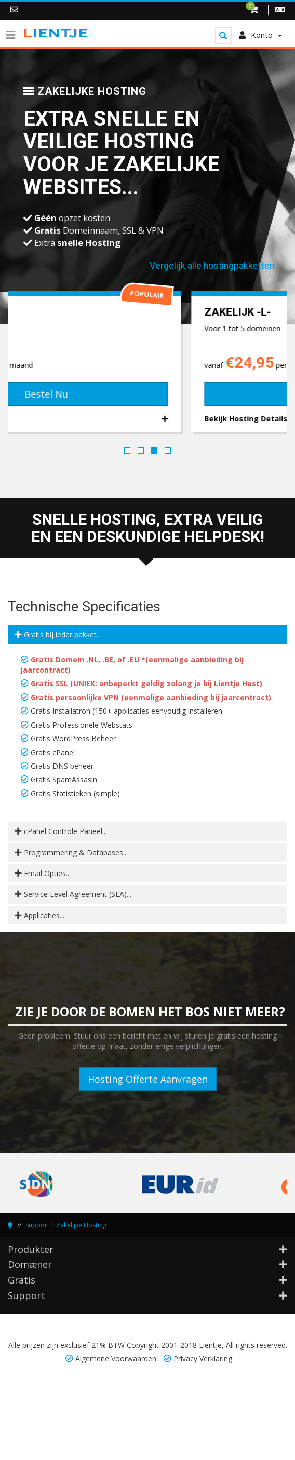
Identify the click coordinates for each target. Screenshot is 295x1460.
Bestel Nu (147, 394)
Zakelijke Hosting (81, 1225)
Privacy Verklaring (202, 1358)
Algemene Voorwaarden (115, 1358)
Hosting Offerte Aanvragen (148, 1079)
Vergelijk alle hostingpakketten (212, 266)
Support (37, 1225)
